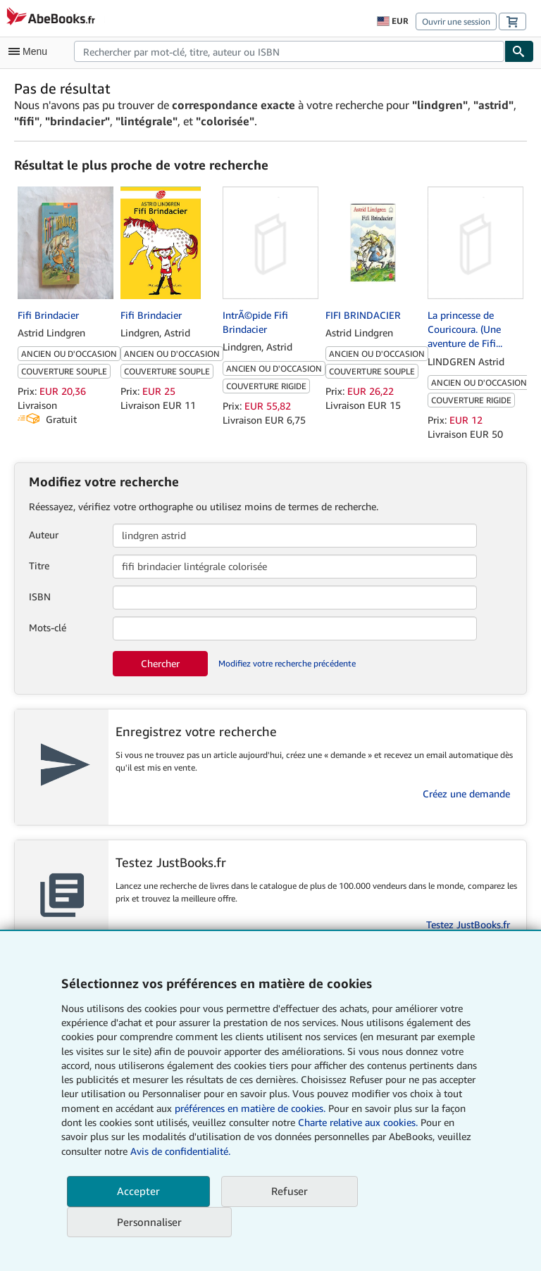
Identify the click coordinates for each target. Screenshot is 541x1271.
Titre (39, 565)
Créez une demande (466, 793)
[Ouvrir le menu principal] (31, 51)
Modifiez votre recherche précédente (287, 663)
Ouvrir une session (456, 21)
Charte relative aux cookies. (359, 1122)
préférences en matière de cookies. (250, 1108)
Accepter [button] (138, 1190)
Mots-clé (47, 627)
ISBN (40, 596)
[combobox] (289, 51)
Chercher (160, 663)
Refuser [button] (289, 1190)
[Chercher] (519, 51)
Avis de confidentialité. (180, 1151)
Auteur (43, 534)
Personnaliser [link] (149, 1221)
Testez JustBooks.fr (468, 924)
